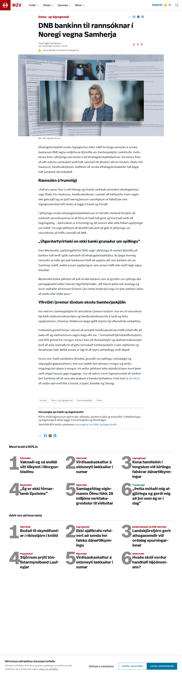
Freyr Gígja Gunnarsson (50, 43)
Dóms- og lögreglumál (53, 17)
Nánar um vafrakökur (48, 670)
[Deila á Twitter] (138, 17)
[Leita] (177, 5)
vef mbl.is (134, 378)
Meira (78, 5)
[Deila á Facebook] (134, 17)
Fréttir (32, 5)
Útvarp (47, 5)
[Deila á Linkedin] (142, 17)
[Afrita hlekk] (129, 17)
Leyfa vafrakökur (162, 667)
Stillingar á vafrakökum (100, 667)
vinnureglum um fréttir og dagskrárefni (95, 424)
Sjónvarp (63, 5)
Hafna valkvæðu (131, 667)
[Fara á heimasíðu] (13, 5)
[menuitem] (38, 5)
